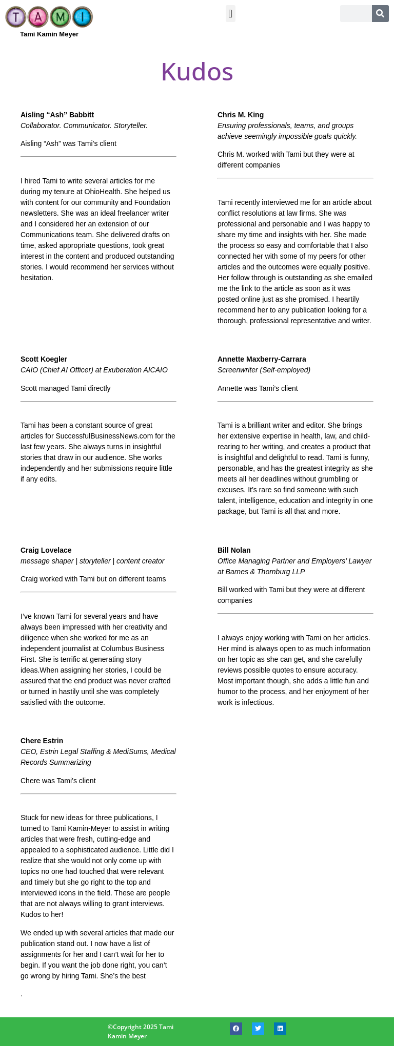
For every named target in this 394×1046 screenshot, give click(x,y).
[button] (230, 13)
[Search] (380, 13)
